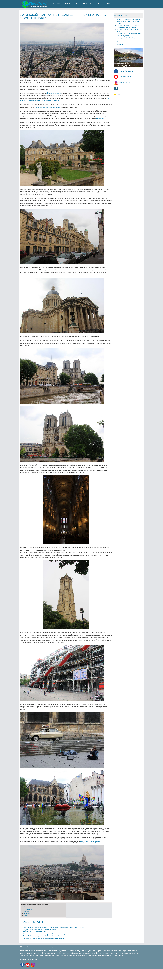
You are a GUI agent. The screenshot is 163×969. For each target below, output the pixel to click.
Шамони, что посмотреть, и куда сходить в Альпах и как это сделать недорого (49, 934)
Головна (56, 3)
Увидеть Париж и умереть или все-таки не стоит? (39, 930)
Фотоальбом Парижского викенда (34, 932)
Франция (27, 913)
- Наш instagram (122, 82)
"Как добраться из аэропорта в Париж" (48, 107)
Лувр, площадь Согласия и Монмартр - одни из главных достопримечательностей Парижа (53, 927)
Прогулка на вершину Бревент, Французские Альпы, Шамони (43, 938)
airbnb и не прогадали (53, 93)
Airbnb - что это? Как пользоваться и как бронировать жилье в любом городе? (129, 21)
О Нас (109, 3)
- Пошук (119, 88)
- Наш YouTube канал (123, 77)
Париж (26, 915)
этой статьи (100, 118)
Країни (86, 3)
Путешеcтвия (28, 909)
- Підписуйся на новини (124, 71)
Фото (76, 3)
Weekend (27, 907)
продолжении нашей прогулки (90, 842)
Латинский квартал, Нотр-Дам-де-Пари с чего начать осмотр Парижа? (63, 16)
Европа (26, 911)
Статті (65, 3)
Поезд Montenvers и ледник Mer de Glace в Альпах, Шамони (43, 936)
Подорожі (98, 3)
